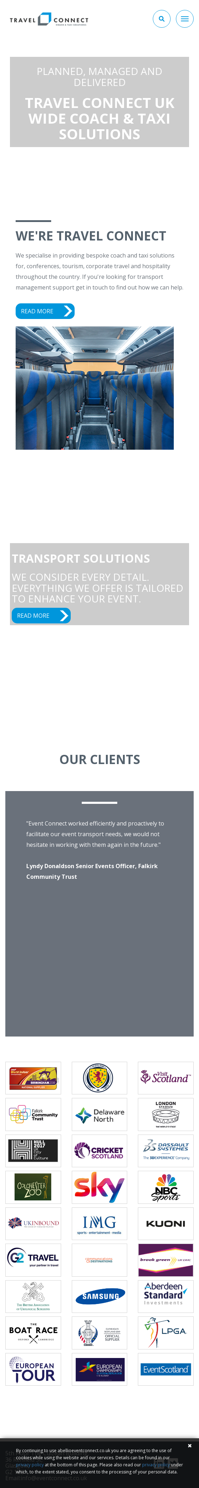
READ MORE (37, 311)
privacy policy (30, 1465)
